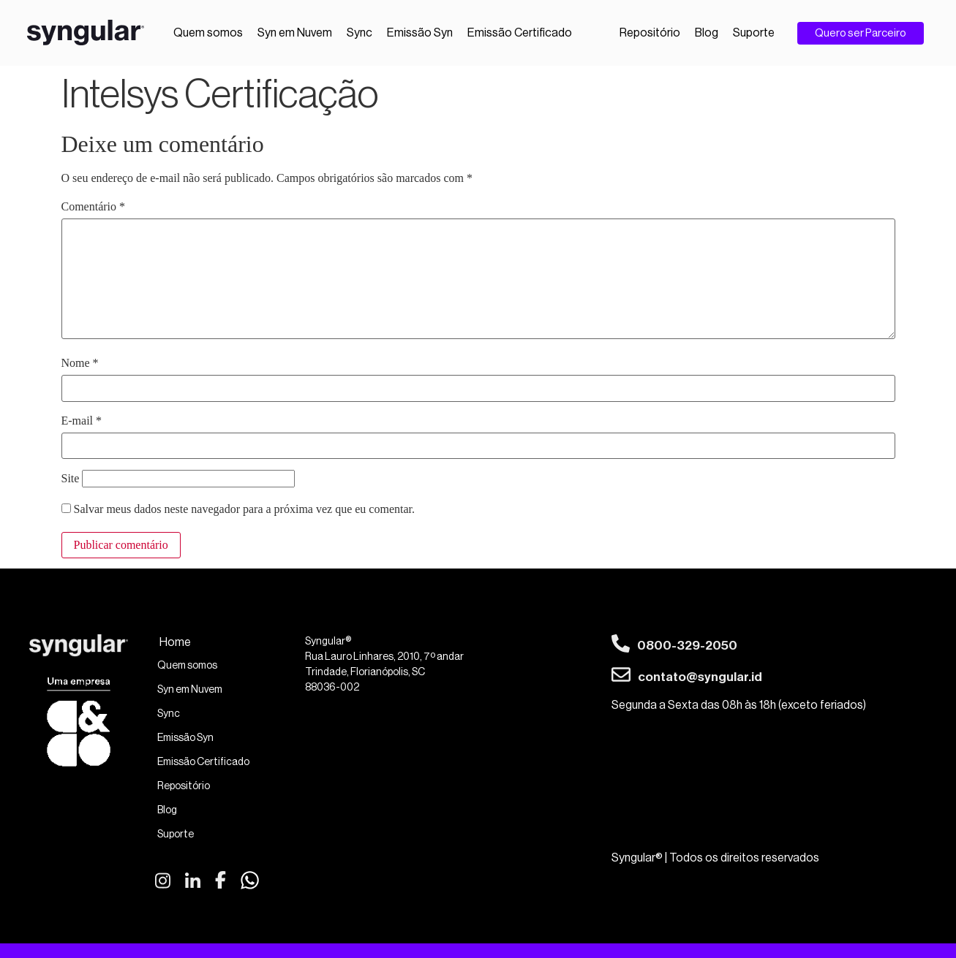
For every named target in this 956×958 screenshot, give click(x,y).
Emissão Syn (420, 33)
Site (70, 478)
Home (175, 642)
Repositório (650, 33)
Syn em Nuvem (294, 33)
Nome (80, 363)
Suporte (754, 33)
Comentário (93, 207)
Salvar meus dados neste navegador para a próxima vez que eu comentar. (244, 509)
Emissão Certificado (519, 33)
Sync (359, 33)
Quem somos (208, 33)
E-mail (81, 421)
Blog (706, 33)
